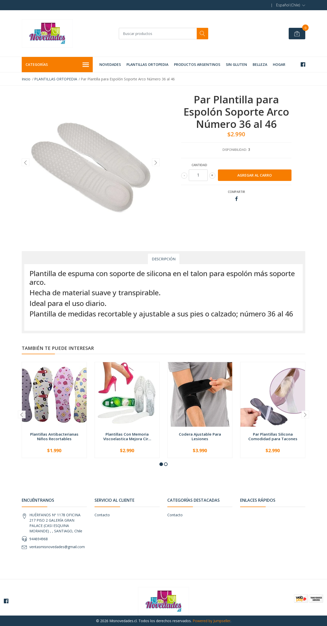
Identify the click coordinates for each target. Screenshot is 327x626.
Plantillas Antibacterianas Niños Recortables (54, 436)
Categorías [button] (57, 65)
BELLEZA (260, 64)
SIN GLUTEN (236, 64)
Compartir (236, 192)
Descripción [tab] (164, 258)
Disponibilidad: (235, 150)
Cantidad (199, 165)
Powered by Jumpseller (211, 620)
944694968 (38, 538)
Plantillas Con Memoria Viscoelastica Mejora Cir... (127, 436)
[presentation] (25, 162)
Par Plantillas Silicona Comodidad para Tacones (272, 436)
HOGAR (279, 64)
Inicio (26, 79)
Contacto (102, 514)
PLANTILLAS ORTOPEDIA (147, 64)
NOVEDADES (110, 64)
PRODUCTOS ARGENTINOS (197, 64)
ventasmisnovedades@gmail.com (57, 546)
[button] (290, 5)
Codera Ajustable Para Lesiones (200, 436)
